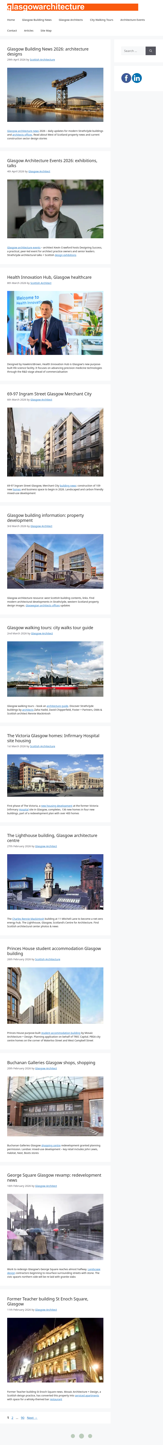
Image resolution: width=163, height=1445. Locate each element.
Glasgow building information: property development (45, 517)
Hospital (24, 809)
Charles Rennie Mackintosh (28, 918)
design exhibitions (65, 255)
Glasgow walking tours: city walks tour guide (50, 627)
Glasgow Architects (71, 19)
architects (28, 709)
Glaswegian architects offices (43, 605)
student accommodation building (61, 1033)
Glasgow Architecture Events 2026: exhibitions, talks (52, 163)
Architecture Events (132, 19)
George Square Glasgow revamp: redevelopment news (54, 1177)
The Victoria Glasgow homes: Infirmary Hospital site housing (53, 738)
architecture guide (57, 706)
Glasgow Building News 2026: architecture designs (48, 51)
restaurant (56, 1399)
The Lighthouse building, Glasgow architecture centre (52, 837)
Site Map (46, 30)
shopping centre (50, 1145)
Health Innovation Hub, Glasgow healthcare (49, 277)
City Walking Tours (101, 19)
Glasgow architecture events (24, 247)
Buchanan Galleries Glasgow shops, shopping (51, 1062)
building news (68, 485)
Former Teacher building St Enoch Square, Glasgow (47, 1301)
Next (32, 1418)
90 (23, 1418)
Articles (28, 30)
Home (11, 19)
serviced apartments (87, 1395)
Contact (12, 30)
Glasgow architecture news (23, 131)
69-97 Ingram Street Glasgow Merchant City (49, 394)
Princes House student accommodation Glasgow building (54, 951)
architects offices (22, 134)
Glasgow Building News (37, 19)
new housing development (57, 805)
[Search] (151, 51)
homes (17, 489)
